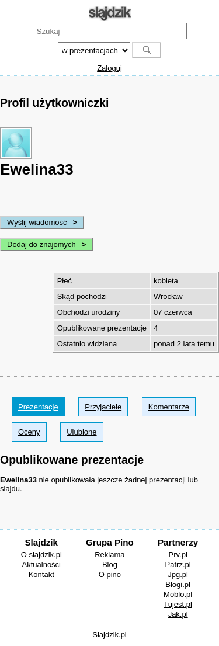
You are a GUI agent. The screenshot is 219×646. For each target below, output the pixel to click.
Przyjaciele (103, 406)
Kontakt (41, 574)
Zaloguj (109, 68)
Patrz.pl (178, 564)
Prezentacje (38, 406)
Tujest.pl (178, 604)
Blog (109, 564)
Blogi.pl (177, 584)
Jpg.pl (178, 574)
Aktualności (41, 564)
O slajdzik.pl (41, 554)
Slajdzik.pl (109, 634)
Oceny (29, 432)
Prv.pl (178, 554)
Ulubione (81, 432)
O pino (110, 574)
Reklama (109, 554)
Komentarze (168, 406)
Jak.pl (178, 614)
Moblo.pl (178, 594)
